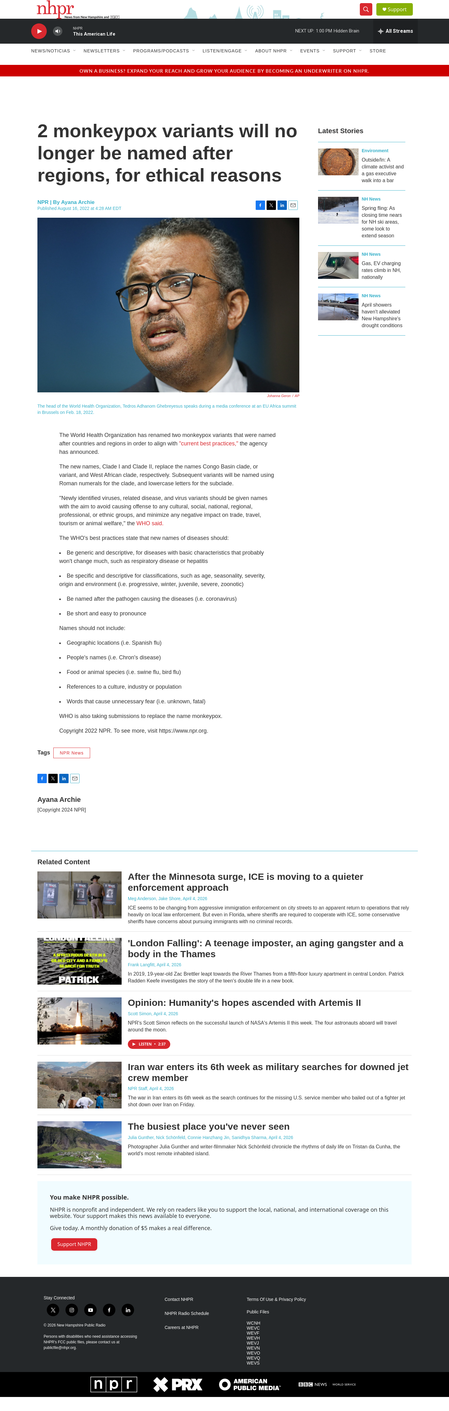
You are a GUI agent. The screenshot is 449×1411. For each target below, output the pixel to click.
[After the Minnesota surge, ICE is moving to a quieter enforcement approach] (79, 908)
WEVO (253, 1367)
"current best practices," (209, 457)
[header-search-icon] (368, 16)
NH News (371, 213)
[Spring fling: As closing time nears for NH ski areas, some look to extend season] (338, 224)
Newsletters (102, 64)
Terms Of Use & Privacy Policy (276, 1313)
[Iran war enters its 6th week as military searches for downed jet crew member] (79, 1099)
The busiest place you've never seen (209, 1140)
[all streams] (395, 45)
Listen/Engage (222, 64)
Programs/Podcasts (161, 64)
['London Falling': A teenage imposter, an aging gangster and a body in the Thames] (79, 975)
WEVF (253, 1347)
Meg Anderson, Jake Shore (154, 912)
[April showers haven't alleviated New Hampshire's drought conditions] (338, 321)
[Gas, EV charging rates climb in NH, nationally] (338, 279)
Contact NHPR (179, 1313)
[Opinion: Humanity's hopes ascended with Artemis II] (79, 1034)
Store (377, 64)
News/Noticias (50, 64)
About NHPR (271, 64)
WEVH (253, 1352)
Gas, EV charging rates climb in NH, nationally (381, 284)
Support (401, 16)
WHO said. (149, 537)
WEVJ (253, 1357)
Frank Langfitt (141, 978)
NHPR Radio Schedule (187, 1327)
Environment (375, 164)
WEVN (253, 1362)
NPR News (72, 766)
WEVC (253, 1342)
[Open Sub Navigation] (74, 64)
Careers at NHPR (182, 1341)
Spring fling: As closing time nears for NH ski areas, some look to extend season (382, 236)
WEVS (253, 1377)
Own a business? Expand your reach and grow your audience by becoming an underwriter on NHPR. (224, 84)
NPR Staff (137, 1102)
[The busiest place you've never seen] (79, 1158)
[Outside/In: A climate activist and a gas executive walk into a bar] (338, 175)
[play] (39, 45)
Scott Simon (139, 1027)
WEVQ (253, 1372)
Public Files (258, 1326)
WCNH (253, 1337)
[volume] (57, 45)
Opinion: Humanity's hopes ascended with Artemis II (244, 1016)
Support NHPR (74, 1258)
